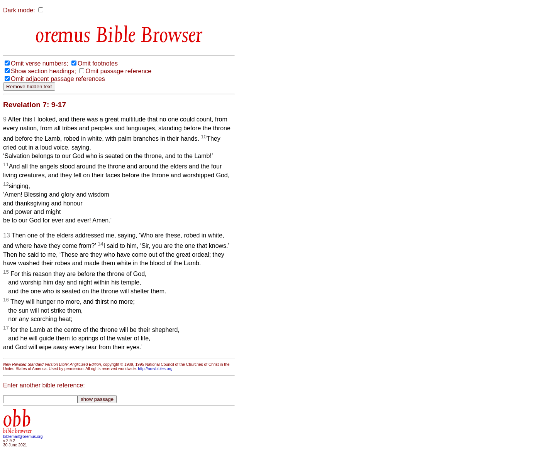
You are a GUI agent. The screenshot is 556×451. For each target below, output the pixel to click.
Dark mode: (19, 10)
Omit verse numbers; (39, 63)
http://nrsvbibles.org (155, 369)
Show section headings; (43, 71)
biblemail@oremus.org (23, 436)
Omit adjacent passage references (58, 79)
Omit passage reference (118, 71)
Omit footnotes (98, 63)
